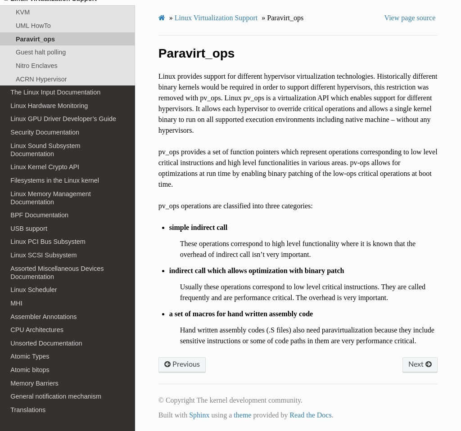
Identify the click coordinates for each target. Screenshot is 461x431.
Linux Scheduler (33, 289)
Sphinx (199, 415)
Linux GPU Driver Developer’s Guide (63, 118)
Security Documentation (44, 132)
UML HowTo (33, 25)
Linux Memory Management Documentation (50, 198)
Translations (27, 409)
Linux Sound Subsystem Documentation (45, 149)
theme (242, 415)
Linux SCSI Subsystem (43, 255)
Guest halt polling (41, 52)
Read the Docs (310, 415)
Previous (182, 364)
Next (420, 364)
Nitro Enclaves (37, 65)
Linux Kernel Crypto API (44, 167)
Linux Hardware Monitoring (49, 105)
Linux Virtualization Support (216, 18)
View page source (410, 18)
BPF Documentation (39, 215)
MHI (16, 303)
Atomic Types (29, 356)
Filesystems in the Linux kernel (54, 180)
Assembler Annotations (43, 316)
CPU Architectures (36, 329)
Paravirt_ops (35, 39)
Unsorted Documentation (46, 343)
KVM (23, 12)
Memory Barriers (34, 383)
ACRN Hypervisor (41, 79)
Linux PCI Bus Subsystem (47, 241)
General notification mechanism (55, 396)
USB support (28, 228)
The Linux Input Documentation (55, 92)
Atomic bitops (29, 369)
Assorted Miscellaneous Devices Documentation (57, 272)
